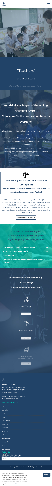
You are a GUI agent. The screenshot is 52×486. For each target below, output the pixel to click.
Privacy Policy (6, 449)
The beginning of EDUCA (26, 219)
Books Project (6, 421)
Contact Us (5, 442)
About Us (4, 406)
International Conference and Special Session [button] (19, 247)
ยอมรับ (46, 474)
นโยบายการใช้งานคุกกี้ (15, 484)
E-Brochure (5, 435)
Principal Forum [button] (8, 255)
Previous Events (6, 438)
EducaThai (6, 459)
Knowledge (5, 410)
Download (5, 428)
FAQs (3, 445)
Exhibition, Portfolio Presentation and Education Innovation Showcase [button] (24, 261)
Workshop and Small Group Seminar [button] (15, 251)
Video (3, 417)
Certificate (5, 431)
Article (3, 414)
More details (26, 320)
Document (5, 424)
